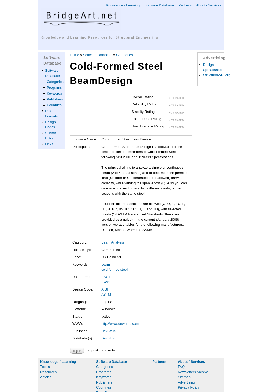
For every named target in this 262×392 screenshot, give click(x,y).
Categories (55, 82)
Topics (45, 367)
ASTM (106, 294)
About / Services (208, 5)
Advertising (186, 382)
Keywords (54, 93)
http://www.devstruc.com (120, 324)
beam (105, 264)
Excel (105, 282)
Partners (185, 5)
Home (74, 55)
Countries (54, 105)
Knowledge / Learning (123, 5)
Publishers (55, 99)
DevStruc (108, 331)
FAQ (181, 367)
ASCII (105, 277)
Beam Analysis (112, 242)
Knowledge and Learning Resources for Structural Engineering (99, 37)
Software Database (159, 5)
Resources (48, 372)
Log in (77, 351)
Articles (46, 377)
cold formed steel (114, 269)
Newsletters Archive (193, 372)
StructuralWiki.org (216, 75)
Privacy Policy (188, 387)
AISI (104, 289)
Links (49, 144)
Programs (54, 88)
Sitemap (184, 377)
